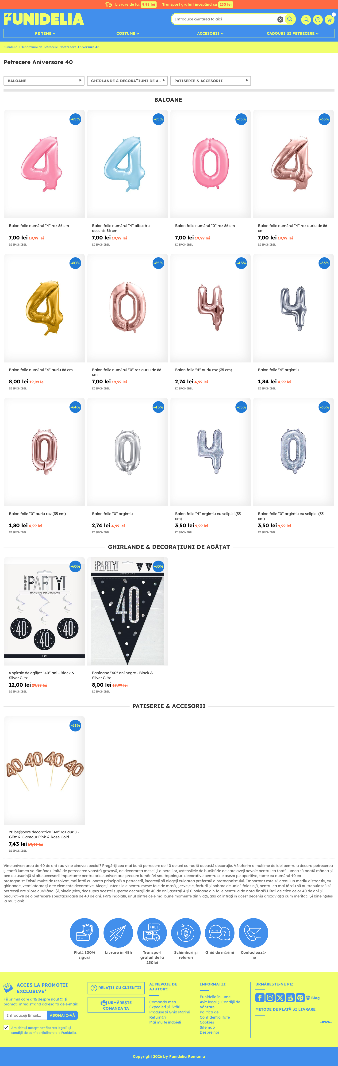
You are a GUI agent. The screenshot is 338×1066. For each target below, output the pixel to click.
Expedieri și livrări (165, 1006)
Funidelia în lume (215, 996)
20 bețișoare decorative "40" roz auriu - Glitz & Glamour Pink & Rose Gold (44, 834)
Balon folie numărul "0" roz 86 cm (205, 225)
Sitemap (207, 1027)
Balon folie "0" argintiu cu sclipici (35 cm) (291, 516)
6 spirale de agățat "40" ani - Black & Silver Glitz (41, 675)
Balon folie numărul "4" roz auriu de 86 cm (292, 228)
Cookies (207, 1022)
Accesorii (208, 33)
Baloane (17, 80)
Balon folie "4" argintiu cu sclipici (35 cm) (208, 516)
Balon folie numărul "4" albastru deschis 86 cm (121, 228)
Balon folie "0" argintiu (112, 513)
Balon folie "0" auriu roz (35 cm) (37, 513)
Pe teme (43, 33)
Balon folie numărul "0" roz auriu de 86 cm (126, 372)
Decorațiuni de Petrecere (39, 47)
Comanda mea (162, 1002)
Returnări (157, 1017)
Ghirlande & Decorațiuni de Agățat (129, 80)
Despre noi (209, 1032)
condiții (17, 1033)
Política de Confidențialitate (215, 1015)
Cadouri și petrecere (291, 33)
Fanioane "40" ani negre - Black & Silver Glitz (122, 675)
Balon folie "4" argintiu (278, 369)
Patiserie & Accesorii (198, 80)
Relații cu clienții (116, 988)
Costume (125, 33)
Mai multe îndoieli (165, 1022)
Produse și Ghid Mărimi (169, 1012)
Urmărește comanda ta (115, 1005)
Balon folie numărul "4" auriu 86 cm (41, 369)
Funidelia (10, 47)
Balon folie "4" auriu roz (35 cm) (203, 369)
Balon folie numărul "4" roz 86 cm (39, 225)
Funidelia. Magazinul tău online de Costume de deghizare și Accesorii (44, 19)
